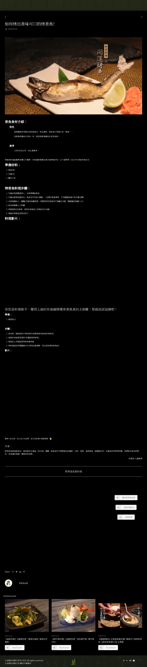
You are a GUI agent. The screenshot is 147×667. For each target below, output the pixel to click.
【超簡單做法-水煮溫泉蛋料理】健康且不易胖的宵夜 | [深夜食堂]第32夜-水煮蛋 (120, 640)
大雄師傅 (72, 159)
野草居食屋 (23, 583)
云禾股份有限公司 (12, 663)
